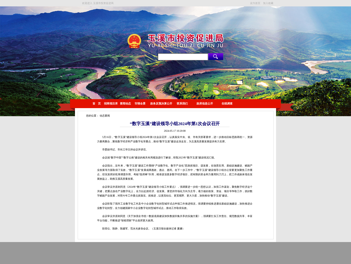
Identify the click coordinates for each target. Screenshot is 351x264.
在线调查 (227, 103)
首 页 (97, 103)
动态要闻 (105, 115)
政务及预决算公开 (161, 103)
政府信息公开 (205, 103)
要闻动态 (125, 103)
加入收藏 (268, 3)
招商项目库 (111, 103)
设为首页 (255, 3)
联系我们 (182, 103)
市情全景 (140, 103)
